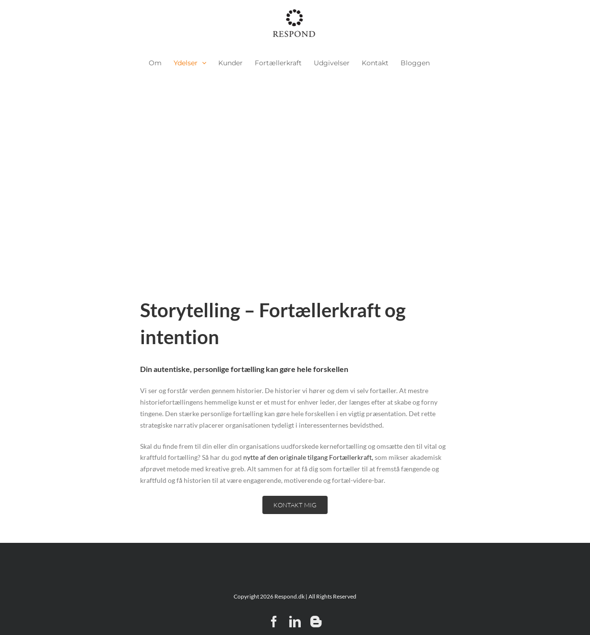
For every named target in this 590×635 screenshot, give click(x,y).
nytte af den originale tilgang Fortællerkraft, (308, 457)
